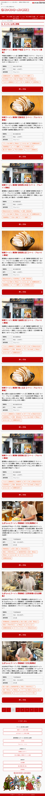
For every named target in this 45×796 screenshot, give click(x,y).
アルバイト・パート (22, 744)
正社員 (22, 740)
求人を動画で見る (16, 17)
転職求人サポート (23, 751)
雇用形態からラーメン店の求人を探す (22, 737)
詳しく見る (22, 89)
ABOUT (22, 759)
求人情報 (9, 16)
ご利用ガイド (42, 17)
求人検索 (29, 16)
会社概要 (23, 762)
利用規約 (23, 769)
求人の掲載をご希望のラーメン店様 (23, 755)
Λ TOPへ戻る (22, 721)
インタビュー (22, 17)
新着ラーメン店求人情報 (22, 729)
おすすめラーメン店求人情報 (22, 733)
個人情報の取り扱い (22, 766)
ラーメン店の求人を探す (22, 727)
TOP (3, 16)
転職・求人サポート (35, 17)
